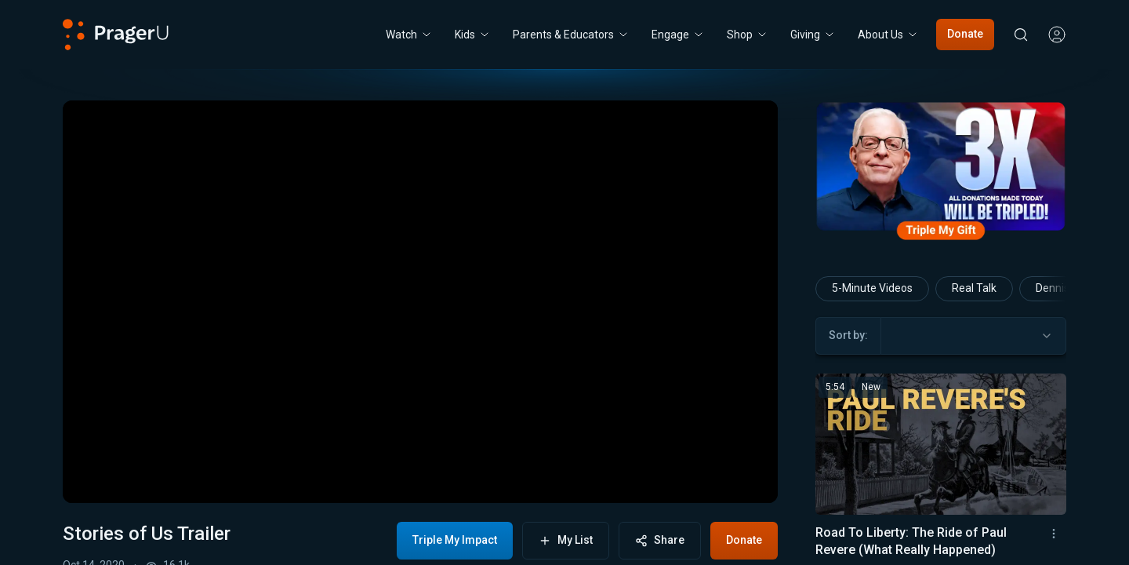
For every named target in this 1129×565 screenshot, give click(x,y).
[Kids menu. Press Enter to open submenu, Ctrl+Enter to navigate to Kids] (473, 34)
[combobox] (973, 336)
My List (566, 540)
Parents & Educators (571, 34)
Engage (678, 34)
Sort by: (848, 335)
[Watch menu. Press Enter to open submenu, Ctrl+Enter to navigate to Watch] (409, 34)
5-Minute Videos (872, 288)
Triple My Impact (454, 540)
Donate (965, 33)
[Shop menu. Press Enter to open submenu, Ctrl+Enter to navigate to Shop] (747, 34)
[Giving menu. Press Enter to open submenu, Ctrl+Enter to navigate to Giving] (813, 34)
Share (659, 540)
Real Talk (974, 288)
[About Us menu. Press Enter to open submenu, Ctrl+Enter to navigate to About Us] (888, 34)
